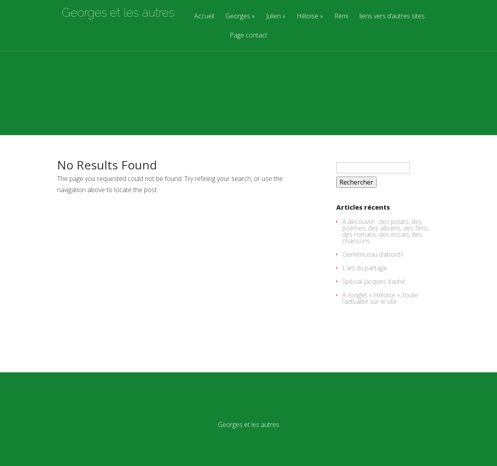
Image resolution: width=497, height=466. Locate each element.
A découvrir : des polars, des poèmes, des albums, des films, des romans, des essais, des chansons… (385, 231)
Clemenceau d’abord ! (372, 254)
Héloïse (307, 16)
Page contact (248, 35)
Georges (237, 16)
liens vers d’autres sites (392, 16)
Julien (273, 16)
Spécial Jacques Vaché (373, 281)
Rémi (341, 16)
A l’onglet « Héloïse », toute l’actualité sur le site (380, 298)
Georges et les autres (118, 13)
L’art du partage (364, 267)
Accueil (204, 16)
